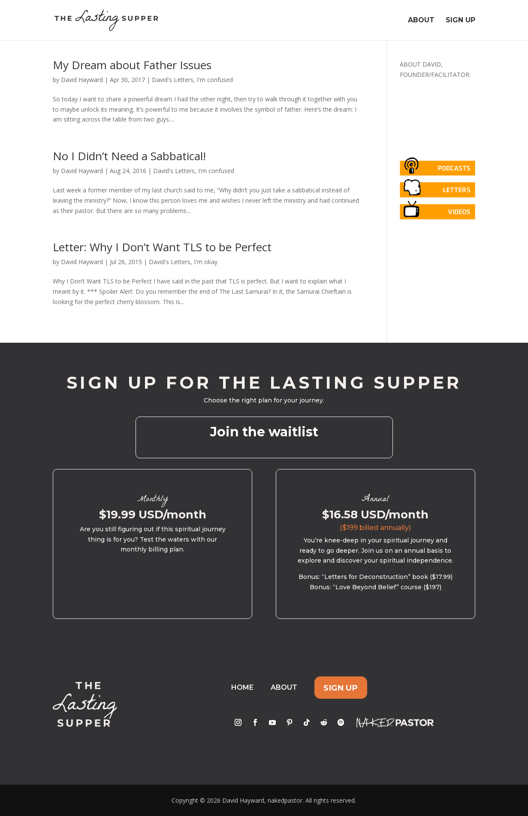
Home (242, 687)
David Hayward (82, 80)
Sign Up (460, 20)
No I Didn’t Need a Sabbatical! (129, 156)
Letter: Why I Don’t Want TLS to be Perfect (162, 247)
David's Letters (172, 80)
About (421, 20)
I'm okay (205, 262)
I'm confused (215, 80)
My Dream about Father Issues (132, 65)
